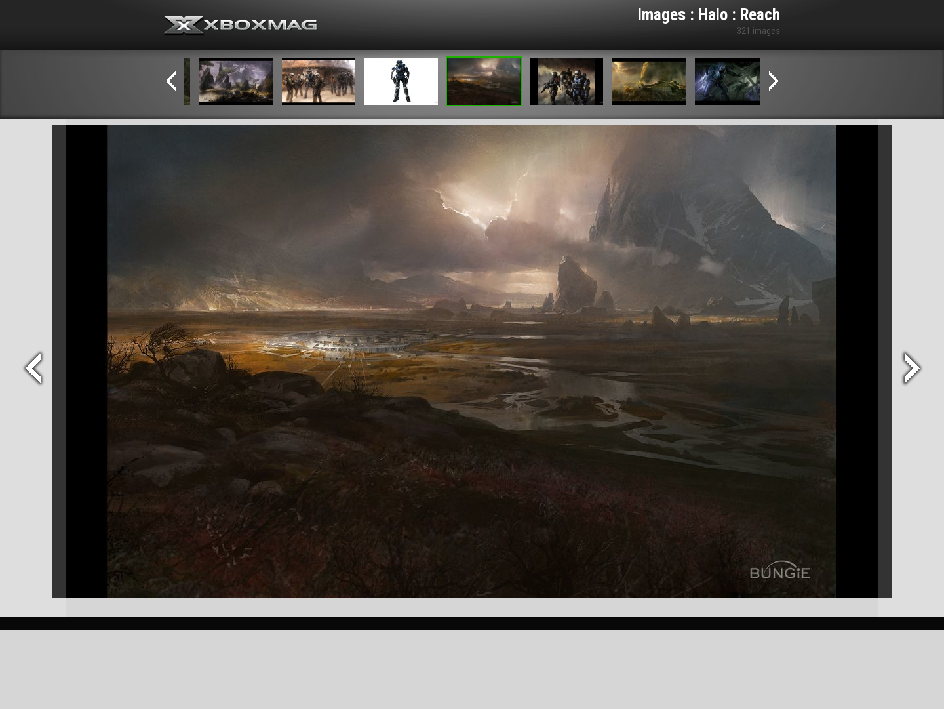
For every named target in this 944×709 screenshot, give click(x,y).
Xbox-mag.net (241, 26)
